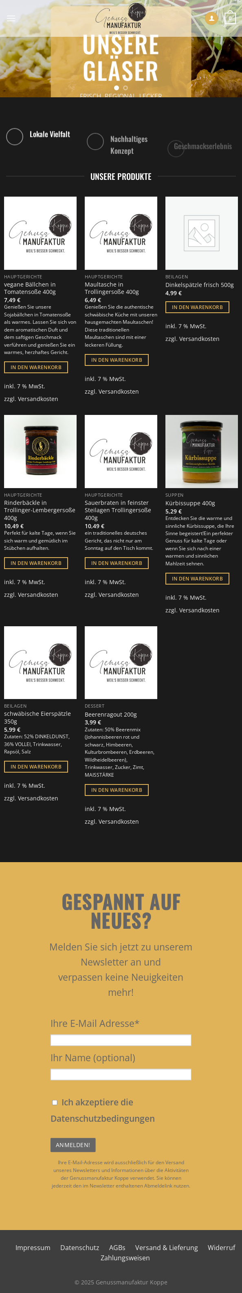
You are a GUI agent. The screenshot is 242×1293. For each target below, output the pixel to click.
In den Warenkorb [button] (36, 367)
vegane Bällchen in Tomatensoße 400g (30, 288)
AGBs (117, 1247)
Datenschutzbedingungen (103, 1118)
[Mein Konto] (211, 18)
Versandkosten (38, 399)
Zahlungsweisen (125, 1257)
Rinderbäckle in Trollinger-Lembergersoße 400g (39, 510)
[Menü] (11, 18)
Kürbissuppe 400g (190, 503)
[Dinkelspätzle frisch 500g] (201, 233)
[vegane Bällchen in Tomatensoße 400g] (40, 233)
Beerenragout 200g (111, 714)
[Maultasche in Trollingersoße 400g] (121, 233)
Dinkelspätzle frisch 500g (199, 285)
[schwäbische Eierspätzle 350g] (40, 662)
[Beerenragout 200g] (121, 662)
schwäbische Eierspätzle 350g (37, 717)
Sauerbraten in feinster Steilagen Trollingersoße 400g (118, 510)
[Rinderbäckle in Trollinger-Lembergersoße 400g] (40, 451)
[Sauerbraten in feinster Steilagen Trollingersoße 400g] (121, 451)
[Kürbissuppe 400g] (201, 451)
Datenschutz (79, 1247)
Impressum (33, 1247)
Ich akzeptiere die (103, 1110)
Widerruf (221, 1247)
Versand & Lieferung (166, 1247)
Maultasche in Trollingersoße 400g (112, 288)
